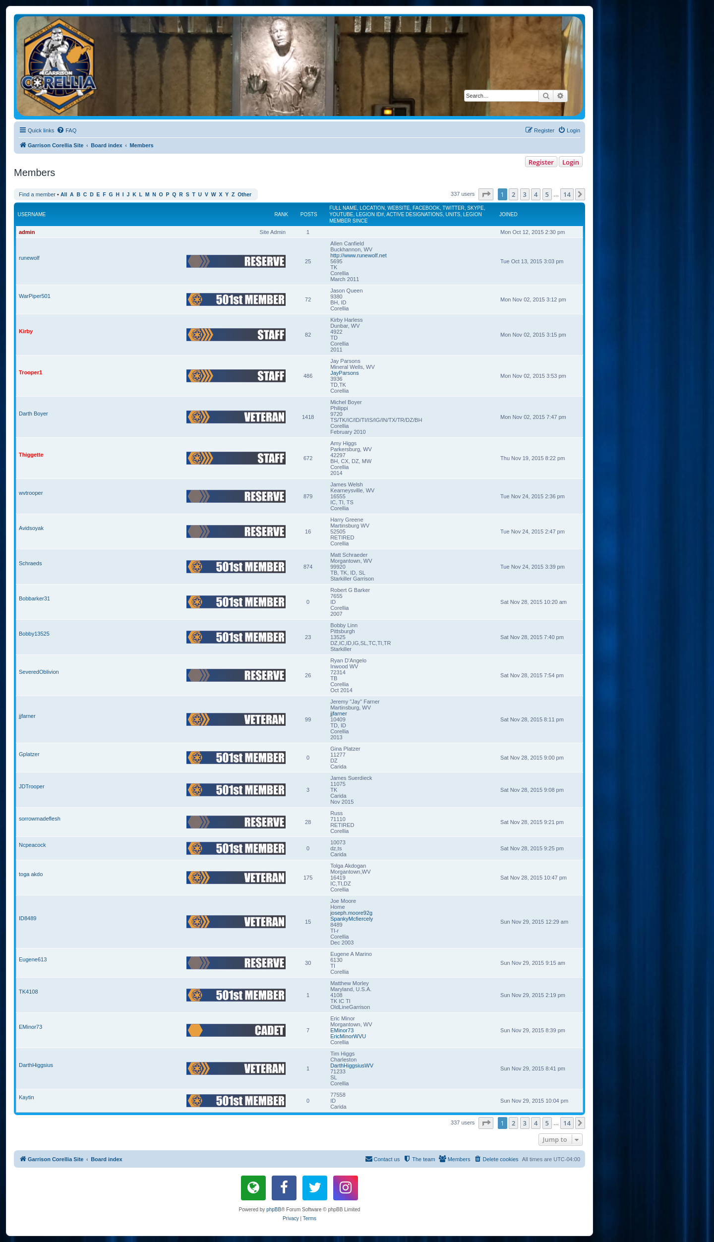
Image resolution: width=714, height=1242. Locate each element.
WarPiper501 (35, 296)
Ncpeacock (32, 845)
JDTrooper (32, 786)
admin (27, 232)
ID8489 (27, 918)
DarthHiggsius (36, 1065)
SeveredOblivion (39, 672)
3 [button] (525, 194)
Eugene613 (33, 959)
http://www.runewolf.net (358, 255)
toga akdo (31, 874)
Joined (508, 214)
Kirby (26, 331)
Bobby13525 (34, 634)
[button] (485, 194)
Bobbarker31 (34, 598)
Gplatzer (29, 754)
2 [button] (513, 194)
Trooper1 (30, 372)
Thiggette (31, 455)
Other (244, 194)
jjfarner (27, 716)
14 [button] (567, 194)
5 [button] (547, 194)
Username (32, 214)
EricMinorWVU (348, 1036)
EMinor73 (30, 1027)
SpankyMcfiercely (351, 919)
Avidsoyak (31, 528)
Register (541, 162)
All (63, 194)
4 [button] (535, 194)
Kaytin (26, 1097)
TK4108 (28, 992)
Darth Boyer (33, 413)
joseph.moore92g (351, 913)
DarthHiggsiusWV (351, 1065)
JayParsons (344, 373)
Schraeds (30, 563)
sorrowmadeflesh (39, 819)
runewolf (29, 258)
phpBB (273, 1209)
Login (570, 162)
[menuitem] (66, 130)
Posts (308, 214)
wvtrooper (31, 493)
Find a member (37, 194)
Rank (281, 214)
